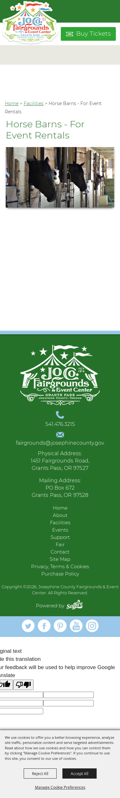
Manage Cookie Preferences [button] (60, 787)
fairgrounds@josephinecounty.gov (60, 443)
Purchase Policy (60, 574)
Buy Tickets (93, 33)
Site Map (60, 559)
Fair (60, 544)
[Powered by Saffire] (76, 606)
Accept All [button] (79, 773)
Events (60, 530)
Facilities (34, 103)
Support (60, 537)
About (60, 515)
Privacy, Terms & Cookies (60, 566)
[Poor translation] (23, 685)
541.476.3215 (60, 424)
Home (12, 103)
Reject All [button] (40, 773)
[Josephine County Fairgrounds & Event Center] (30, 23)
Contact (60, 552)
